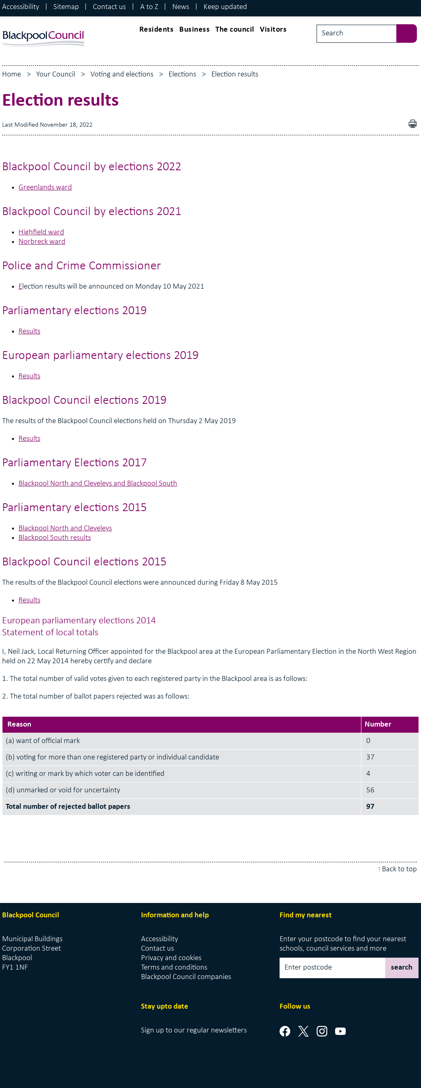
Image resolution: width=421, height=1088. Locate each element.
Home (11, 75)
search (401, 968)
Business (194, 30)
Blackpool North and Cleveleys (65, 528)
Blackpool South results (55, 538)
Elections (182, 75)
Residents (156, 30)
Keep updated (225, 7)
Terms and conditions (174, 968)
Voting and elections (121, 75)
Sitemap (66, 7)
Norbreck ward (42, 242)
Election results (234, 75)
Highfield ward (41, 232)
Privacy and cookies (171, 958)
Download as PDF (401, 125)
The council (234, 30)
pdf (415, 125)
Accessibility (20, 7)
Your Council (55, 75)
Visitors (273, 30)
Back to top (399, 869)
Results (29, 332)
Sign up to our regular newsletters (194, 1031)
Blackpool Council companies (186, 977)
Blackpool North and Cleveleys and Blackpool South (98, 484)
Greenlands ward (45, 188)
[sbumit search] (410, 33)
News (180, 7)
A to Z (149, 7)
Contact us (109, 7)
